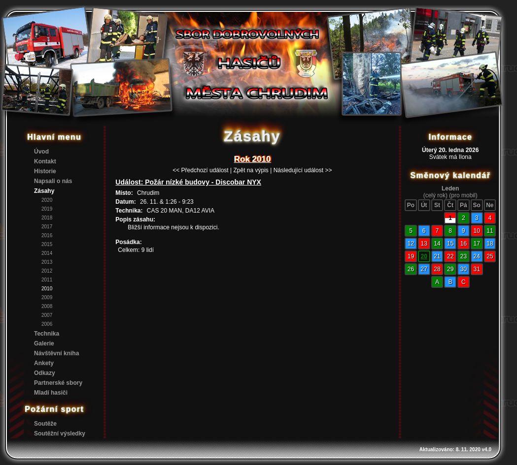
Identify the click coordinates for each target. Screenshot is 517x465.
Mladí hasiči (51, 392)
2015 (46, 244)
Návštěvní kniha (56, 353)
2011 (46, 279)
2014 (46, 253)
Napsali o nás (53, 181)
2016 (46, 235)
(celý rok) (435, 195)
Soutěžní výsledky (59, 433)
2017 (46, 226)
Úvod (41, 151)
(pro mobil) (463, 195)
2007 (46, 315)
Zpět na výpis (250, 170)
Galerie (44, 343)
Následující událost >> (303, 170)
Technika (46, 333)
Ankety (44, 363)
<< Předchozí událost (200, 170)
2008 (46, 306)
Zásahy (44, 190)
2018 (46, 217)
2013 (46, 262)
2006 (46, 324)
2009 (46, 297)
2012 (46, 271)
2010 (46, 288)
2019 (46, 209)
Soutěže (45, 423)
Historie (45, 171)
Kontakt (45, 161)
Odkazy (44, 373)
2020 (46, 200)
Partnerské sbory (58, 382)
